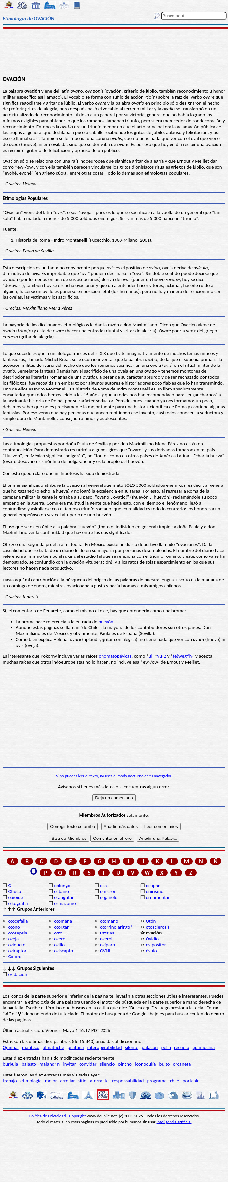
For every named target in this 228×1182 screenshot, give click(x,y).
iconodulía (145, 1064)
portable (191, 1081)
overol (106, 939)
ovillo (59, 945)
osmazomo (65, 903)
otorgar (61, 927)
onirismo (155, 891)
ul (150, 656)
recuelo (181, 1047)
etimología (31, 1081)
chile (174, 1081)
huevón (105, 622)
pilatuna (76, 1047)
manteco (30, 1047)
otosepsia (17, 933)
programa (157, 1081)
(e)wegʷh (182, 656)
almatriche (53, 1047)
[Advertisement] (114, 51)
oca (103, 885)
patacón (150, 1047)
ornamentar (158, 897)
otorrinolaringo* (116, 927)
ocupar (153, 885)
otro (58, 933)
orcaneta (182, 1064)
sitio (82, 1081)
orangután (64, 897)
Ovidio (152, 939)
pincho (125, 1064)
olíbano (61, 891)
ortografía (18, 903)
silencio (107, 1064)
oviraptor (17, 951)
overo (59, 939)
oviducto (16, 945)
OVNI (105, 951)
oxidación (17, 974)
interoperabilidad (104, 1047)
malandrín (49, 1064)
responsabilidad (128, 1081)
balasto (29, 1064)
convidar (87, 1064)
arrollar (67, 1081)
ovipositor (156, 945)
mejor (51, 1081)
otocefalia (18, 921)
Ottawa (107, 933)
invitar (69, 1064)
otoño (14, 927)
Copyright (77, 1115)
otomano (109, 921)
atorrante (99, 1081)
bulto (164, 1064)
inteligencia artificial (174, 1121)
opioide (15, 897)
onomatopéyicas (115, 656)
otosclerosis (158, 927)
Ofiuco (14, 891)
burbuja (10, 1064)
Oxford (14, 956)
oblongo (62, 885)
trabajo (10, 1081)
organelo (109, 897)
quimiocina (204, 1047)
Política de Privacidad (48, 1115)
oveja (13, 939)
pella (166, 1047)
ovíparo (107, 945)
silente (131, 1047)
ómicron (108, 891)
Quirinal (11, 1047)
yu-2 (161, 656)
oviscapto (63, 951)
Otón (151, 921)
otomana (63, 921)
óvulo (151, 951)
